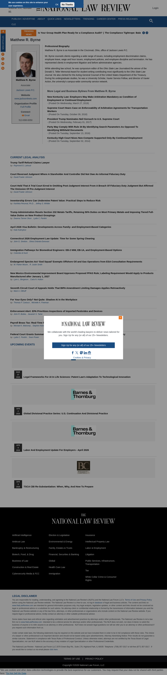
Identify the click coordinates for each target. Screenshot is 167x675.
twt (77, 352)
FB (73, 353)
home (89, 353)
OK (56, 4)
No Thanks (67, 4)
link (85, 353)
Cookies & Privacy (82, 357)
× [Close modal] (120, 317)
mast (81, 353)
